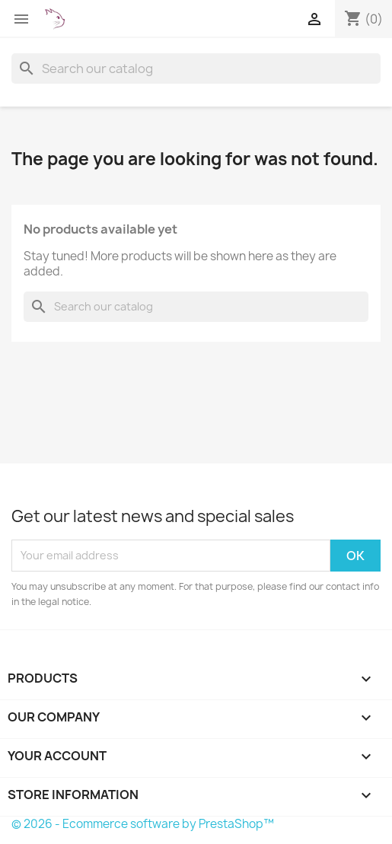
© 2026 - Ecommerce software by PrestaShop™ (142, 824)
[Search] (196, 68)
